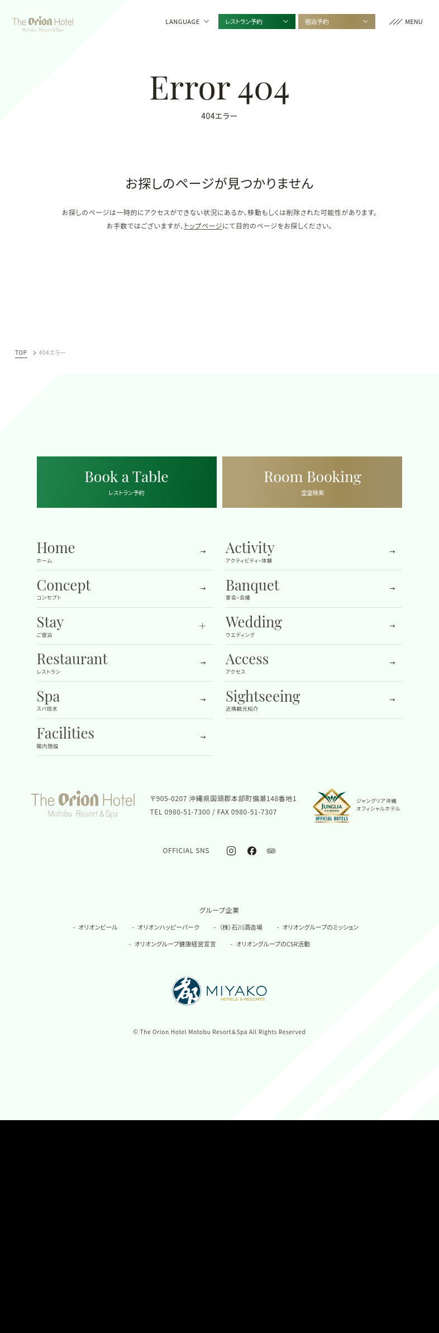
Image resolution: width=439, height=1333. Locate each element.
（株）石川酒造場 (241, 926)
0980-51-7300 (187, 811)
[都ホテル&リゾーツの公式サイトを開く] (220, 991)
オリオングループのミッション (320, 926)
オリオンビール (97, 926)
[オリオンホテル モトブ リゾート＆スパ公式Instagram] (231, 850)
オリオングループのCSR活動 (273, 943)
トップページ (203, 225)
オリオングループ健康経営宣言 (175, 943)
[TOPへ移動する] (42, 21)
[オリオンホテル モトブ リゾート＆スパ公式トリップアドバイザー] (271, 850)
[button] (406, 22)
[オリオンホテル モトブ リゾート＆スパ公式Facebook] (251, 850)
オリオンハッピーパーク (168, 926)
